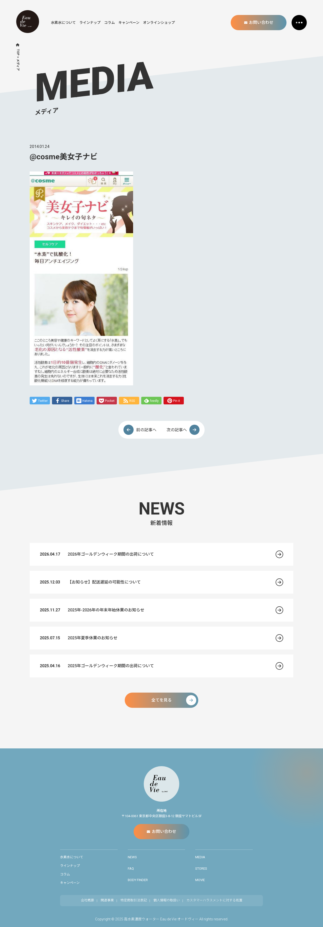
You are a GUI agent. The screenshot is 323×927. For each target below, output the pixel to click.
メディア (18, 65)
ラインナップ (90, 23)
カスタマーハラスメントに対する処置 (214, 900)
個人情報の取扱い (166, 900)
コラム (109, 23)
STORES (201, 868)
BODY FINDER (138, 880)
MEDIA (200, 857)
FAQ (131, 868)
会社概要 (87, 900)
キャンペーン (128, 23)
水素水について (63, 23)
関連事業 (107, 900)
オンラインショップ (159, 23)
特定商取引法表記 (133, 900)
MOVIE (200, 880)
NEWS (132, 857)
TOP (18, 52)
